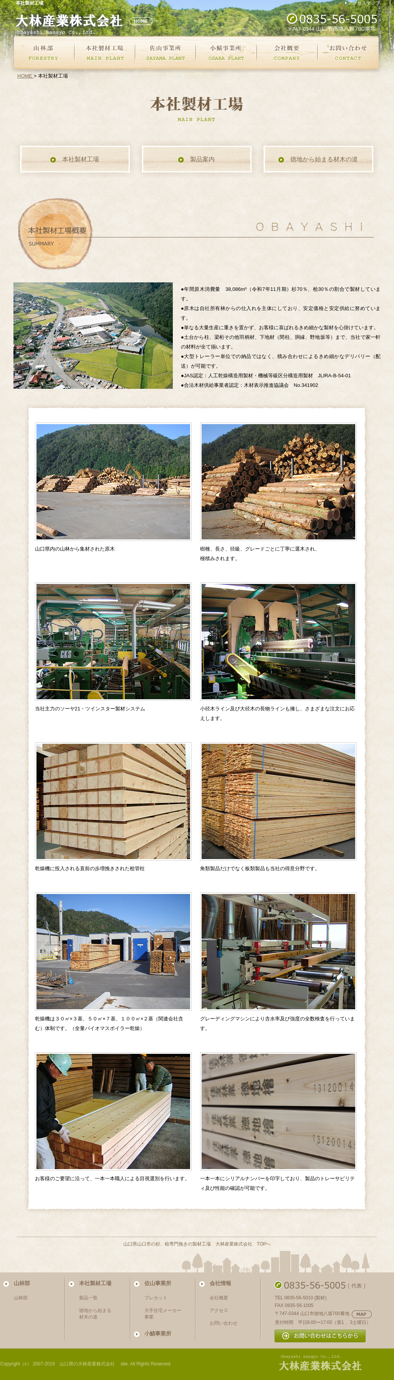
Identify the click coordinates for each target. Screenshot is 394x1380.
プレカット (155, 1297)
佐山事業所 (157, 1283)
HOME (25, 76)
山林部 (22, 1283)
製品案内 (196, 159)
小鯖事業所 (157, 1333)
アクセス (219, 1310)
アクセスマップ (364, 3)
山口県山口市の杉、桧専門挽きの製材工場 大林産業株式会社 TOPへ (197, 1244)
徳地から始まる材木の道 (318, 159)
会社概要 (219, 1297)
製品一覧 (88, 1297)
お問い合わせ (223, 1323)
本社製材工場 (74, 159)
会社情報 (220, 1283)
